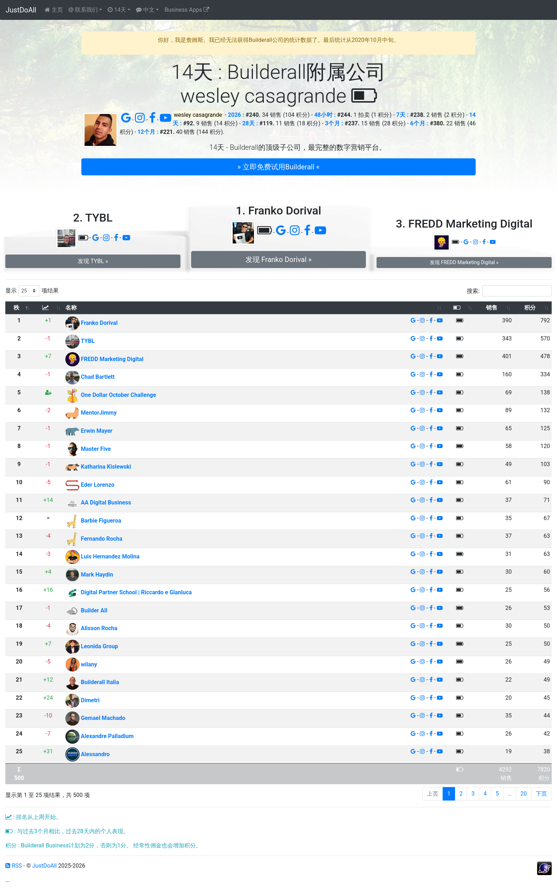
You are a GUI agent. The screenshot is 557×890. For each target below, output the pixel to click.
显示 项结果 (32, 290)
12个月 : (147, 132)
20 (523, 793)
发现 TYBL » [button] (93, 261)
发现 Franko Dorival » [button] (278, 259)
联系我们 (83, 9)
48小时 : (325, 114)
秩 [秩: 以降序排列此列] (16, 307)
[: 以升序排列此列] (48, 308)
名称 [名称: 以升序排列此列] (71, 307)
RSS (13, 865)
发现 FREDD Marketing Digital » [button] (464, 262)
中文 (145, 9)
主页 (54, 9)
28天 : (250, 123)
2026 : (236, 114)
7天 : (402, 114)
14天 (117, 9)
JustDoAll (21, 10)
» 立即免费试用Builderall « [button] (279, 167)
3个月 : (334, 123)
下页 (541, 793)
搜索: (509, 290)
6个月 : (419, 123)
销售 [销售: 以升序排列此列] (491, 307)
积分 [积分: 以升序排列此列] (530, 307)
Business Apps (186, 9)
